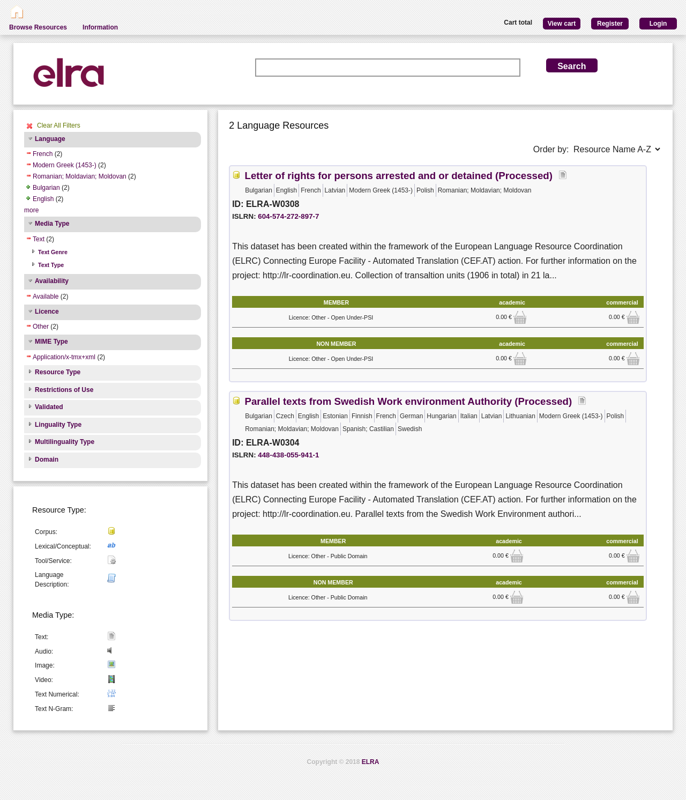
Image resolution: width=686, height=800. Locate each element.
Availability (52, 281)
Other (41, 326)
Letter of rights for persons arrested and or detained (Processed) (399, 175)
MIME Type (51, 341)
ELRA (370, 762)
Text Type (51, 265)
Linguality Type (58, 424)
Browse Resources (38, 27)
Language (50, 139)
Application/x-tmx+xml (64, 357)
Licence (47, 311)
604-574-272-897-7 (288, 216)
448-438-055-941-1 (288, 455)
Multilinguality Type (64, 442)
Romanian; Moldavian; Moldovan (79, 176)
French (43, 154)
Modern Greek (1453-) (64, 165)
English (43, 199)
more (31, 210)
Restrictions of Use (64, 390)
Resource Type (57, 372)
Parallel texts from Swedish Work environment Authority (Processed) (408, 401)
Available (45, 296)
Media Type (52, 223)
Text (38, 239)
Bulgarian (46, 187)
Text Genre (53, 252)
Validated (49, 407)
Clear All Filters (58, 125)
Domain (46, 459)
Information (100, 27)
